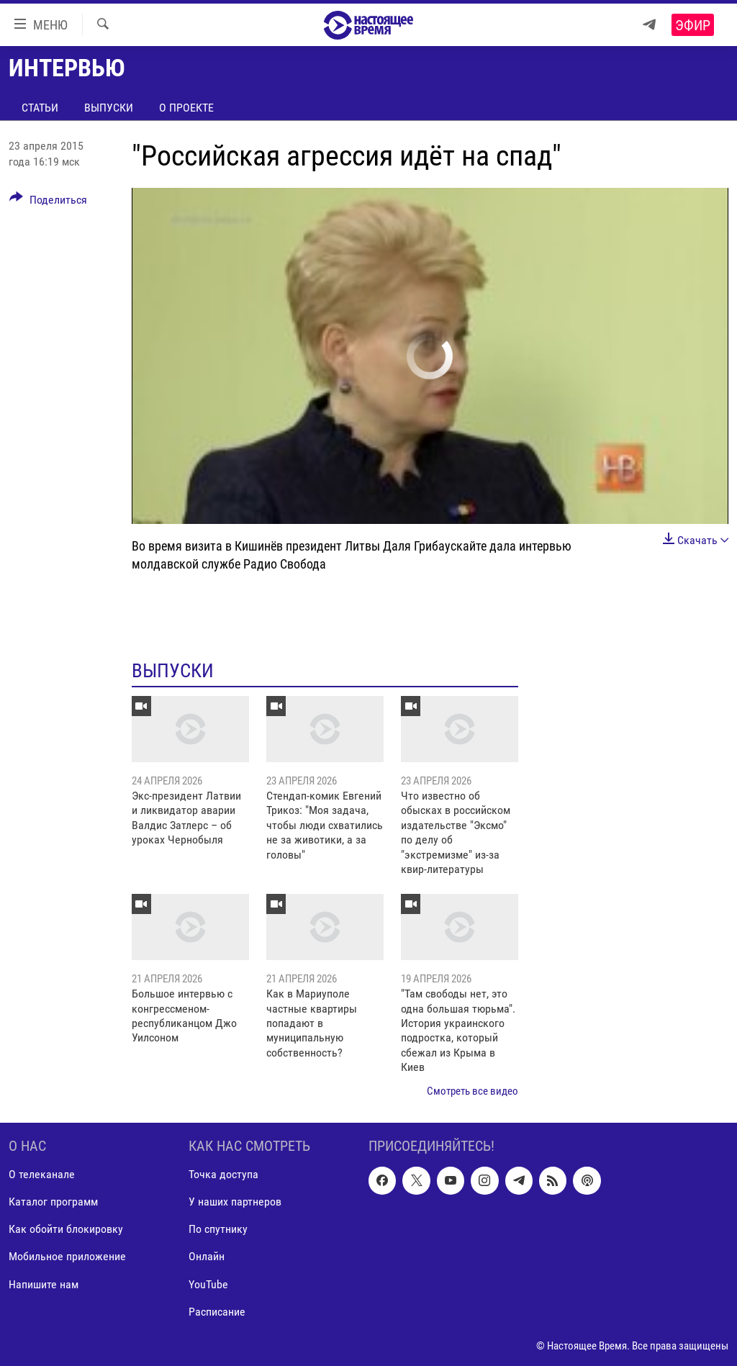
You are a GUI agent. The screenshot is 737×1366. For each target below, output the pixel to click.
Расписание (217, 1311)
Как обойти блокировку (66, 1229)
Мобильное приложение (67, 1257)
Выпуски (108, 107)
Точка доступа (223, 1174)
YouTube (208, 1284)
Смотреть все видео (472, 1091)
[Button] (48, 202)
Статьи (40, 107)
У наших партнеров (235, 1202)
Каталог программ (53, 1202)
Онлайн (207, 1257)
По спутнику (218, 1229)
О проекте (186, 107)
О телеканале (42, 1174)
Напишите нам (43, 1284)
